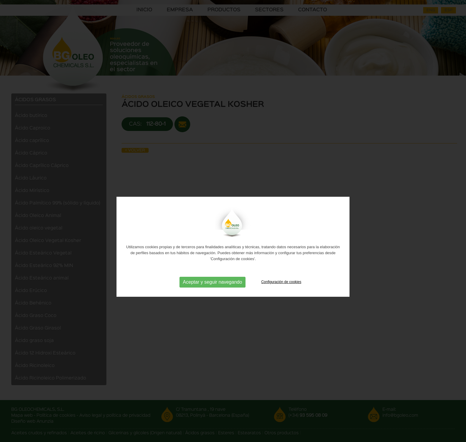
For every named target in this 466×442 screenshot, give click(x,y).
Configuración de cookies (281, 289)
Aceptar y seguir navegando (212, 289)
